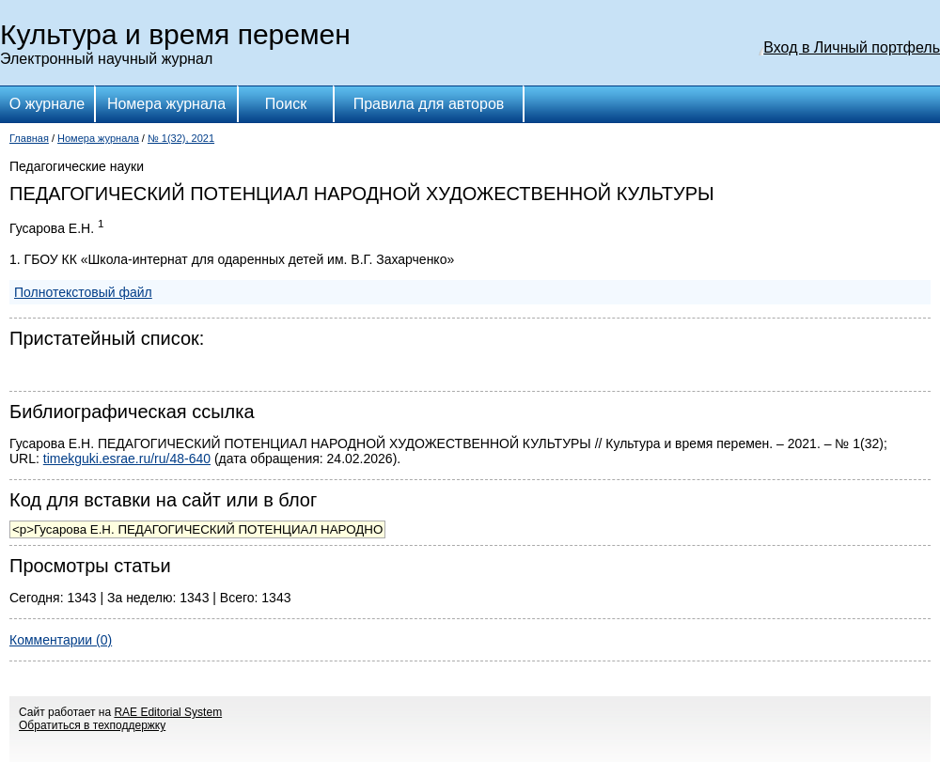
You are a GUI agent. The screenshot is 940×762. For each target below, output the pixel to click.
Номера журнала (166, 104)
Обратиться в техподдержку (92, 725)
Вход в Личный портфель (851, 47)
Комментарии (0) (60, 639)
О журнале (47, 104)
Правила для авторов (429, 104)
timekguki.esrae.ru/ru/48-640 (127, 458)
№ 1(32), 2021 (181, 138)
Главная (29, 138)
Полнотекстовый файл (83, 292)
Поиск (285, 104)
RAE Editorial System (168, 712)
